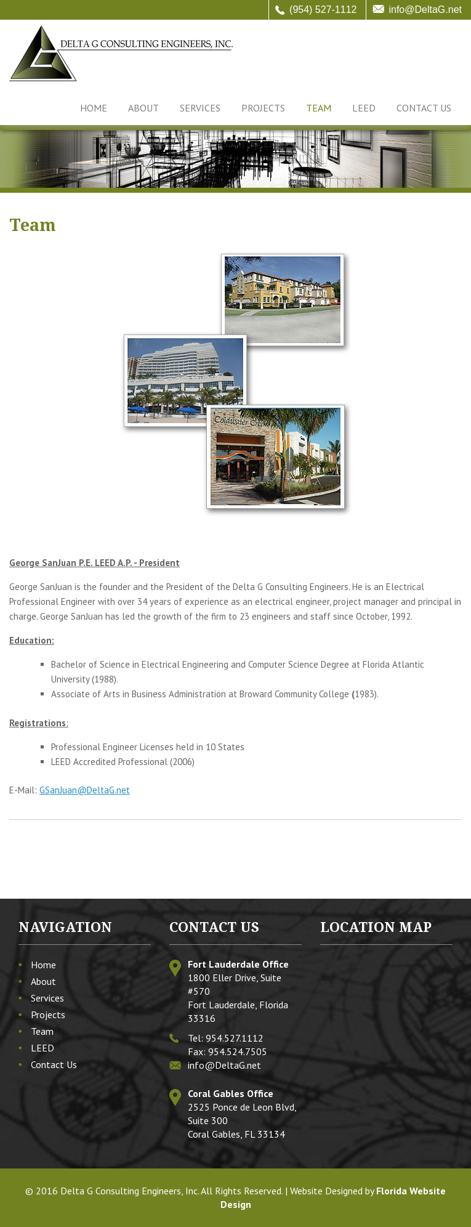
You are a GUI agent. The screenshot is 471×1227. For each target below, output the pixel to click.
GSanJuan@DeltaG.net (84, 790)
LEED (364, 108)
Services (200, 108)
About (143, 108)
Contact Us (424, 108)
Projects (263, 108)
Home (93, 108)
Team (318, 108)
